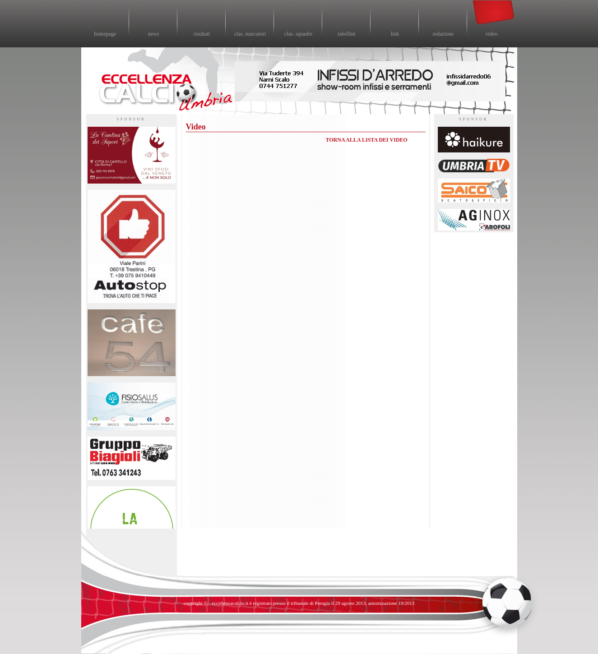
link (395, 34)
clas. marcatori (250, 34)
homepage (105, 34)
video (492, 34)
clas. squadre (298, 34)
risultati (202, 34)
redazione (443, 34)
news (153, 34)
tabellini (346, 34)
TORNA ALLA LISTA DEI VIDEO (367, 140)
